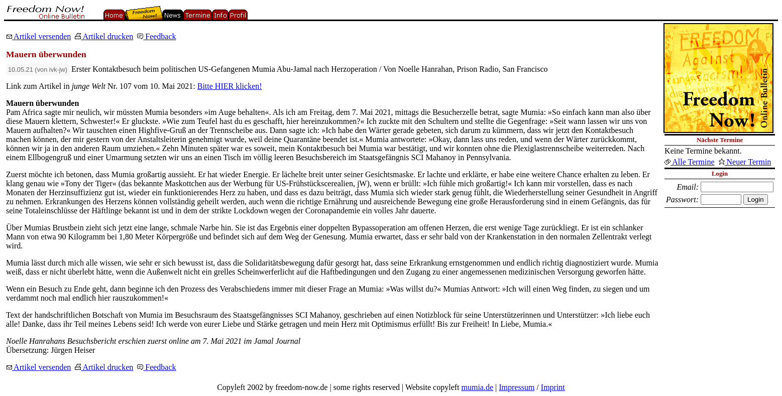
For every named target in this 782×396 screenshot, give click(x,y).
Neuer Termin (745, 162)
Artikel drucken (104, 36)
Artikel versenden (38, 36)
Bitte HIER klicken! (229, 86)
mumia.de (478, 387)
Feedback (156, 36)
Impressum (516, 387)
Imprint (553, 387)
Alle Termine (689, 162)
